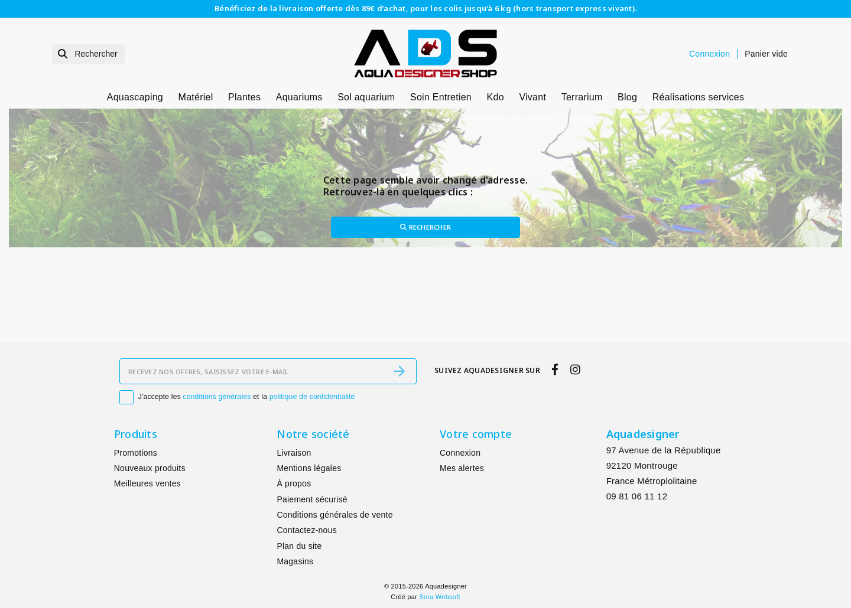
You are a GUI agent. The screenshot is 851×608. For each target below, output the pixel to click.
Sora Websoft (439, 596)
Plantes (244, 97)
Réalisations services (698, 97)
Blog (627, 97)
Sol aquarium (366, 97)
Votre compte (476, 434)
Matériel (195, 97)
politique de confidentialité (312, 397)
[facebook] (555, 370)
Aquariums (299, 97)
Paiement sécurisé (312, 499)
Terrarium (582, 97)
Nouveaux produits (150, 468)
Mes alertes (462, 468)
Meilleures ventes (147, 483)
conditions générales (217, 397)
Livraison (294, 452)
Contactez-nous (307, 530)
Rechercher (425, 227)
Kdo (495, 97)
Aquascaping (135, 97)
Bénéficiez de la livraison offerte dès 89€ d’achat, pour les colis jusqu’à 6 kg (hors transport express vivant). (425, 8)
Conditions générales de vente (334, 514)
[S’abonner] (399, 371)
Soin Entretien (441, 97)
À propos (294, 483)
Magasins (295, 561)
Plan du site (299, 546)
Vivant (532, 97)
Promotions (135, 452)
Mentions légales (309, 468)
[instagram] (575, 370)
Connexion (460, 452)
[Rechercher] (88, 54)
